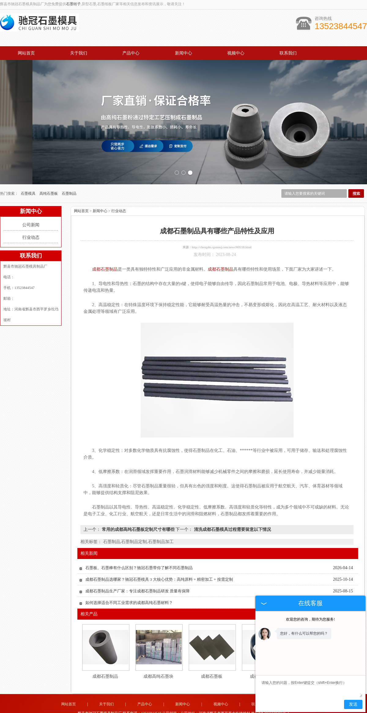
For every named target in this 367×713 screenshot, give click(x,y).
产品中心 (130, 53)
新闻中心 (183, 53)
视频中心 (235, 53)
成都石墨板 (211, 666)
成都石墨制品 (105, 666)
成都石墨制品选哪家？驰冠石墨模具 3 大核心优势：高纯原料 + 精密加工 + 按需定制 (159, 569)
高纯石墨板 (49, 183)
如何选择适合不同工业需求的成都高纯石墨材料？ (129, 592)
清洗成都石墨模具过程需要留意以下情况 (232, 519)
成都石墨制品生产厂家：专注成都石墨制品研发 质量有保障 (137, 580)
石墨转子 (73, 4)
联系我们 (288, 53)
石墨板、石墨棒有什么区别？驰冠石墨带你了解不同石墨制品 (139, 557)
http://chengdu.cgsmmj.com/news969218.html (221, 236)
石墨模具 (28, 183)
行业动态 (30, 227)
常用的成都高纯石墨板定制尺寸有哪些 (138, 519)
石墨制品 (69, 183)
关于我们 (78, 53)
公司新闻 (30, 214)
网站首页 (26, 53)
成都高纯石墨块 (158, 666)
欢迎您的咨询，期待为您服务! (310, 619)
